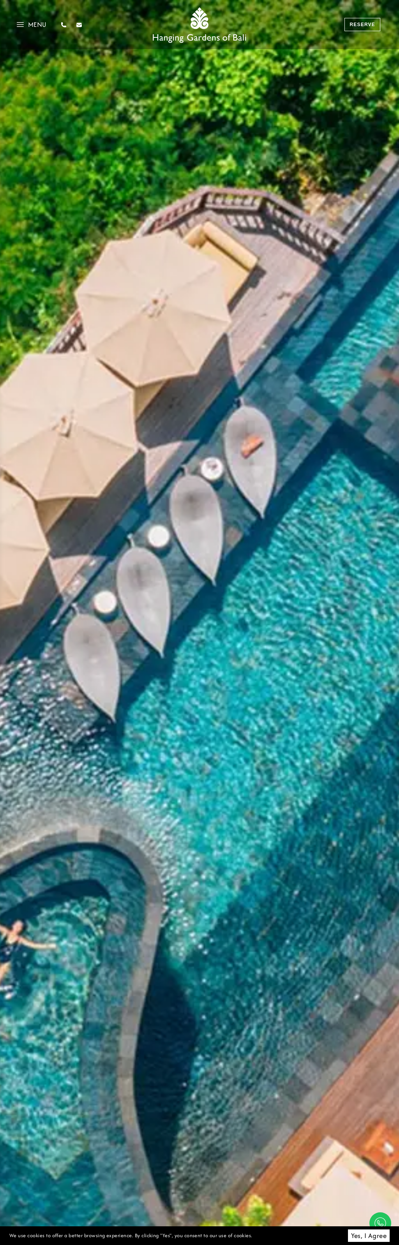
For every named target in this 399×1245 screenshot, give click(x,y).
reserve (362, 24)
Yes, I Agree (369, 1235)
